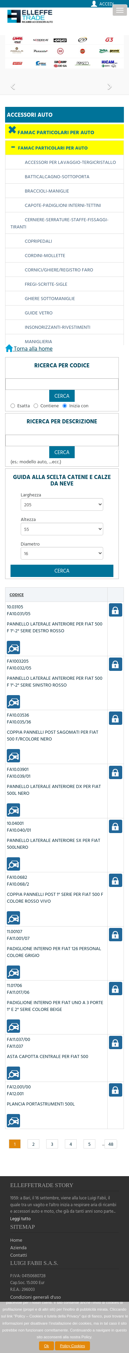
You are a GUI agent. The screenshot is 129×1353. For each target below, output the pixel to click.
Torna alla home (33, 348)
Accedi (106, 3)
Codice (17, 594)
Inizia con (78, 405)
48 (110, 1143)
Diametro (30, 543)
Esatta (23, 405)
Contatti (18, 1254)
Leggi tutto (20, 1218)
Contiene (49, 405)
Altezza (28, 519)
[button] (62, 396)
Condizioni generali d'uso (35, 1296)
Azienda (18, 1247)
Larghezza (31, 494)
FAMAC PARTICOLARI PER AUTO (55, 132)
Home (16, 1239)
